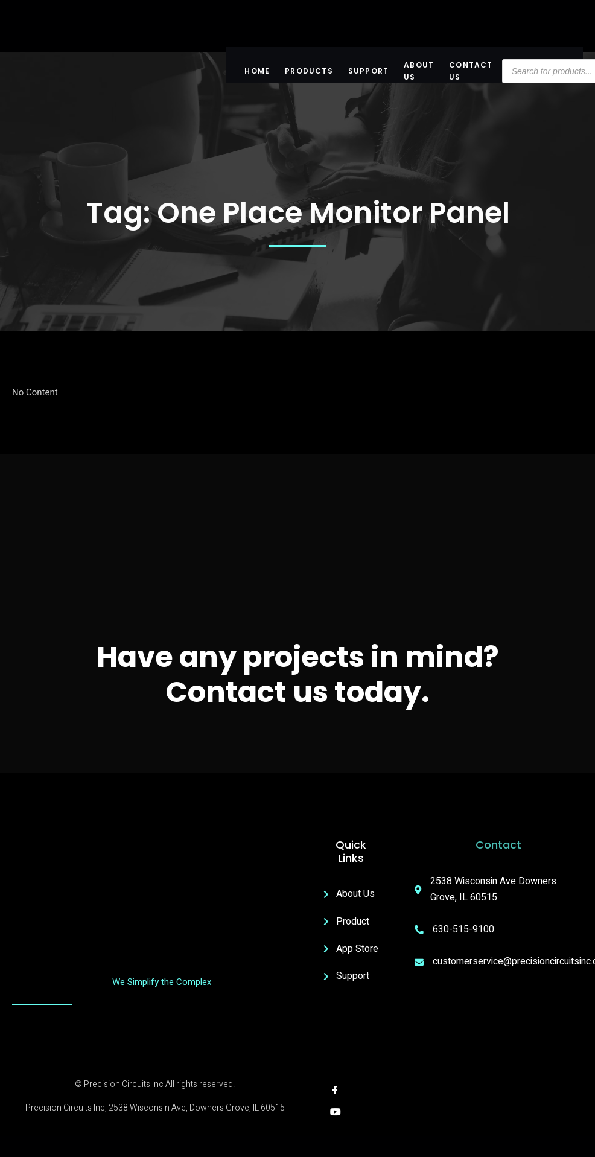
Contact (498, 844)
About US (419, 71)
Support (368, 71)
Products (309, 71)
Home (257, 71)
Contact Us (470, 71)
